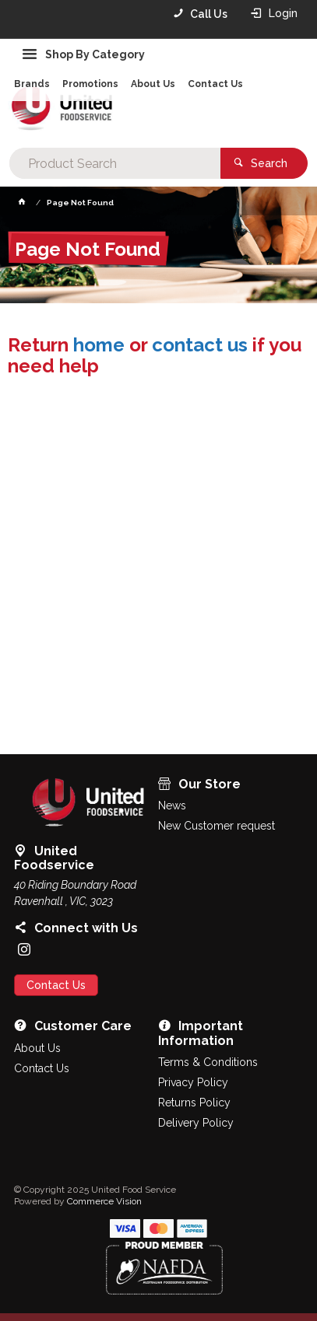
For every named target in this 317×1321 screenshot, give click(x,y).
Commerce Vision (104, 1201)
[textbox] (114, 163)
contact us (200, 345)
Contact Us (56, 985)
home (99, 345)
